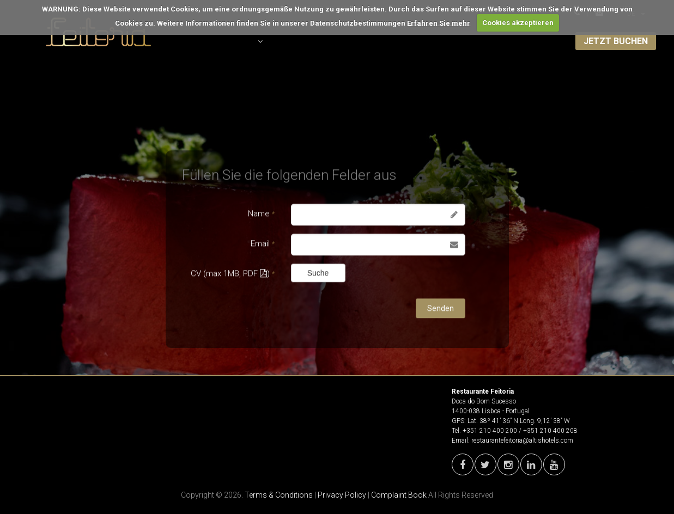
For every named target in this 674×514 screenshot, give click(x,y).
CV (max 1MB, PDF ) (233, 274)
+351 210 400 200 (490, 431)
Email (263, 244)
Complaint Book (399, 495)
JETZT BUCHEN (616, 41)
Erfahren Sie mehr (438, 23)
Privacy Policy (342, 495)
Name (261, 214)
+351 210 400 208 (550, 431)
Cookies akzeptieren (518, 23)
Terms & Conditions (279, 495)
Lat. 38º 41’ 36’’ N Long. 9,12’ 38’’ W (518, 421)
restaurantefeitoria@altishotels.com (522, 440)
